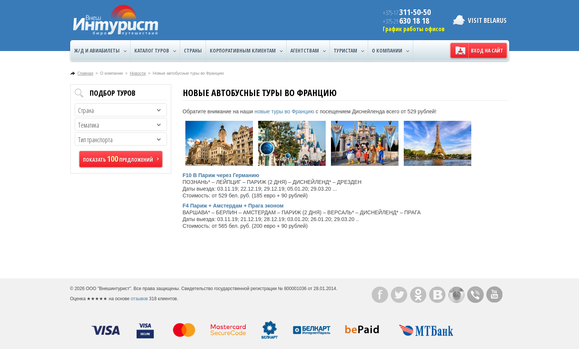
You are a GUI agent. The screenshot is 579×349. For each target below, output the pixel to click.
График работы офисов (414, 29)
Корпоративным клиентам (246, 50)
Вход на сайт (487, 50)
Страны (193, 50)
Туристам (349, 50)
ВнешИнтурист (115, 20)
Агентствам (308, 50)
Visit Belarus (487, 20)
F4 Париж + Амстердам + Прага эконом (233, 206)
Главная (85, 73)
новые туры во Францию (284, 111)
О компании (390, 50)
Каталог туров (155, 50)
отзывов (139, 298)
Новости (138, 73)
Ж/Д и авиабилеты (100, 50)
